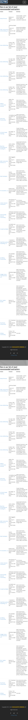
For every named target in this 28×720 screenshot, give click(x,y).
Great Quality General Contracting (3, 216)
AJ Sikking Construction (3, 258)
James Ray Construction (3, 119)
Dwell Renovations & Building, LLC (4, 242)
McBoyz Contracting (2, 334)
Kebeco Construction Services (3, 105)
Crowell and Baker (4, 229)
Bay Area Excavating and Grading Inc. (3, 147)
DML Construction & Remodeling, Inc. (4, 30)
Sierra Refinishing (4, 45)
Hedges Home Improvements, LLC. (3, 276)
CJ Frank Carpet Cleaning (3, 133)
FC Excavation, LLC (4, 190)
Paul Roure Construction (3, 323)
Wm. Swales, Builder (3, 301)
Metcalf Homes (3, 18)
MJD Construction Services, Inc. (4, 162)
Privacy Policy (14, 355)
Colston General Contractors (3, 203)
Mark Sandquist (3, 176)
